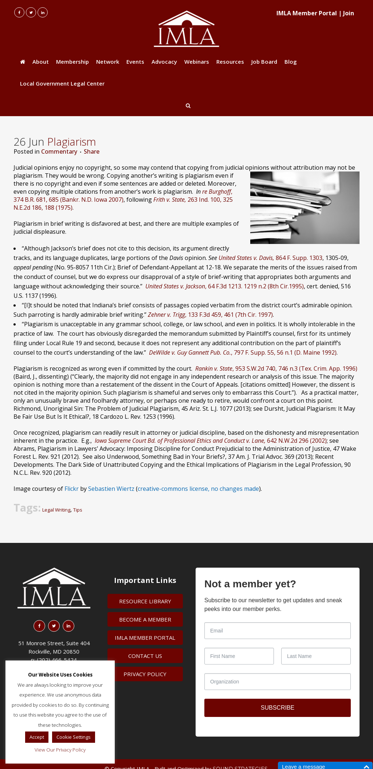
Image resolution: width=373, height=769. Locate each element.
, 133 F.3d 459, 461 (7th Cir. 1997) (210, 315)
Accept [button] (37, 737)
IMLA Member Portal (306, 13)
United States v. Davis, (246, 258)
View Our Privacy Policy (60, 749)
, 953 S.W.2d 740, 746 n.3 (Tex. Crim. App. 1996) (276, 368)
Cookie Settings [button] (73, 737)
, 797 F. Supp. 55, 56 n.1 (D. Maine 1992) (243, 352)
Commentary (59, 151)
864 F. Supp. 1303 (298, 258)
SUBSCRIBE (277, 708)
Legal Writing (56, 509)
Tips (77, 509)
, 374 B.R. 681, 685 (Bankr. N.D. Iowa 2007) (122, 196)
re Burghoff (216, 192)
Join (348, 13)
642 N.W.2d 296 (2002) (211, 441)
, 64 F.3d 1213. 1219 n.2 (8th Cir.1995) (224, 286)
